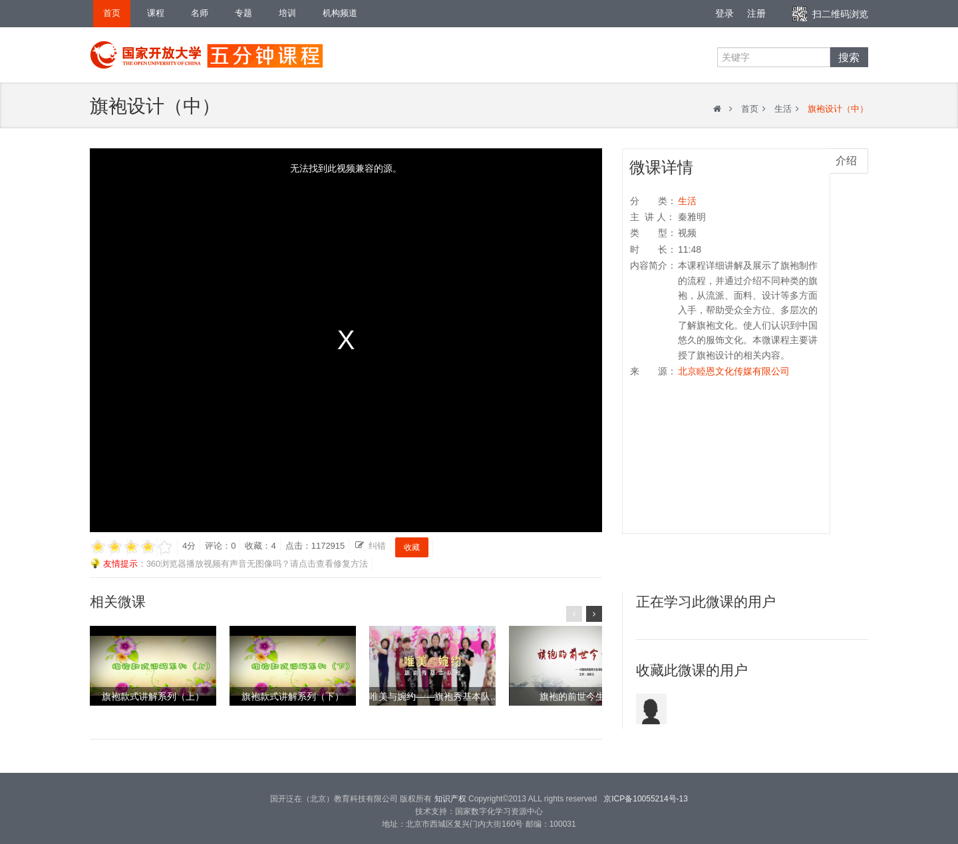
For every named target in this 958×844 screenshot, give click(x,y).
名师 (199, 13)
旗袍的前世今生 (572, 696)
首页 (111, 13)
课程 (155, 13)
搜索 (849, 57)
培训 (287, 13)
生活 (783, 109)
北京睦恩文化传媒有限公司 (734, 371)
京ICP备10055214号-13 (645, 798)
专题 (243, 13)
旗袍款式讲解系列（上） (153, 696)
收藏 (412, 547)
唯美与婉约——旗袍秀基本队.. (432, 696)
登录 (724, 13)
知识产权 (450, 798)
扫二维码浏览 (840, 14)
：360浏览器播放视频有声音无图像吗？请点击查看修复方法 (229, 564)
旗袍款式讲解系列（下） (292, 696)
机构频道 (340, 13)
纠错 (377, 546)
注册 (756, 13)
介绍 (846, 160)
